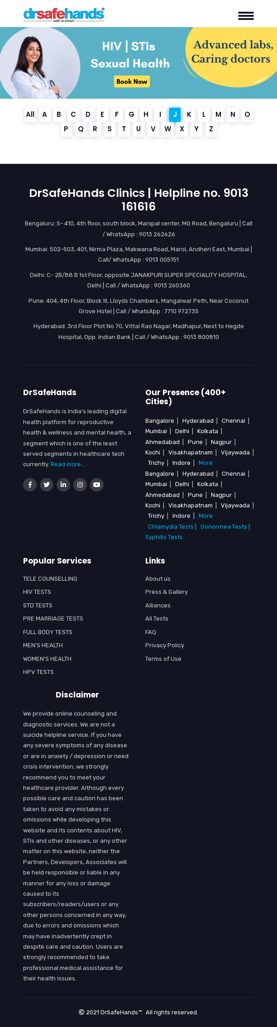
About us (158, 578)
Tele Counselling (50, 578)
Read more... (68, 464)
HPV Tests (38, 672)
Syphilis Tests (164, 537)
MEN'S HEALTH (43, 645)
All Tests (156, 618)
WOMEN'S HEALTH (47, 658)
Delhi (182, 431)
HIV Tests (37, 591)
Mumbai (156, 431)
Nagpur (221, 442)
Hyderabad (198, 420)
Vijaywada (235, 452)
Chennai (233, 420)
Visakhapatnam (190, 452)
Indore (181, 462)
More (206, 462)
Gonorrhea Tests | (227, 526)
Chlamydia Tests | (172, 526)
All (30, 114)
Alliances (158, 605)
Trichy (156, 462)
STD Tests (38, 605)
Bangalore (159, 420)
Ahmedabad (162, 442)
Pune (195, 442)
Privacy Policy (164, 645)
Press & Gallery (166, 591)
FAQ (150, 632)
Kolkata (207, 431)
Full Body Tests (47, 632)
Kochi (152, 452)
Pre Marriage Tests (53, 618)
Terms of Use (163, 658)
